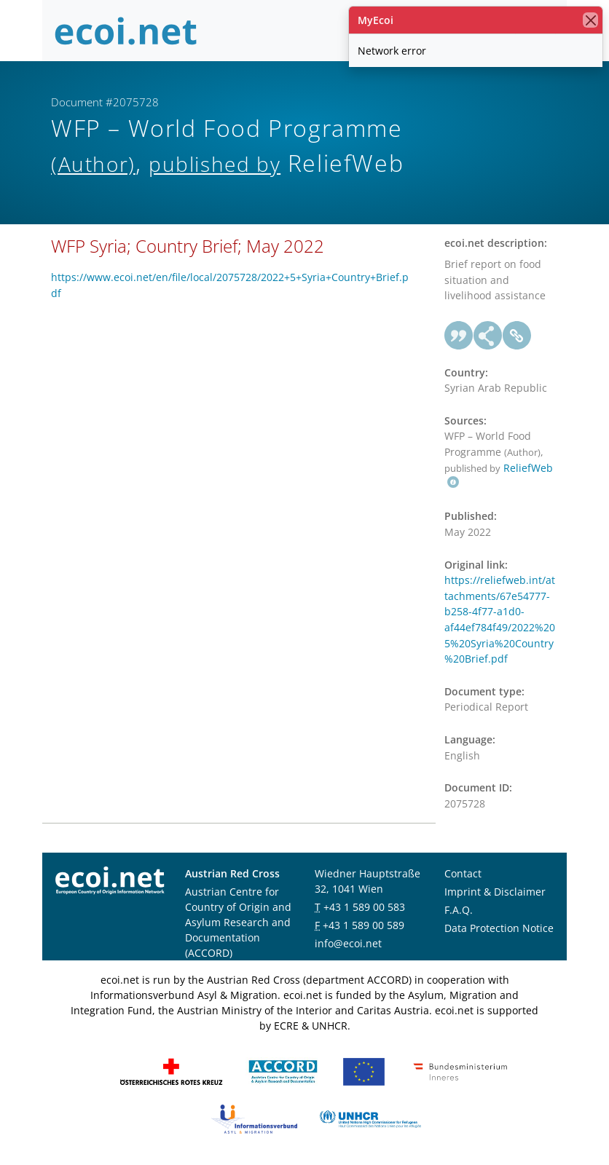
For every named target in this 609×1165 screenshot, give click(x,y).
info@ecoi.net (348, 943)
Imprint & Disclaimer (495, 892)
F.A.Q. (458, 910)
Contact (463, 873)
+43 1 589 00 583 (364, 907)
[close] (590, 20)
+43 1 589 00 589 (363, 925)
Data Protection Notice (499, 928)
